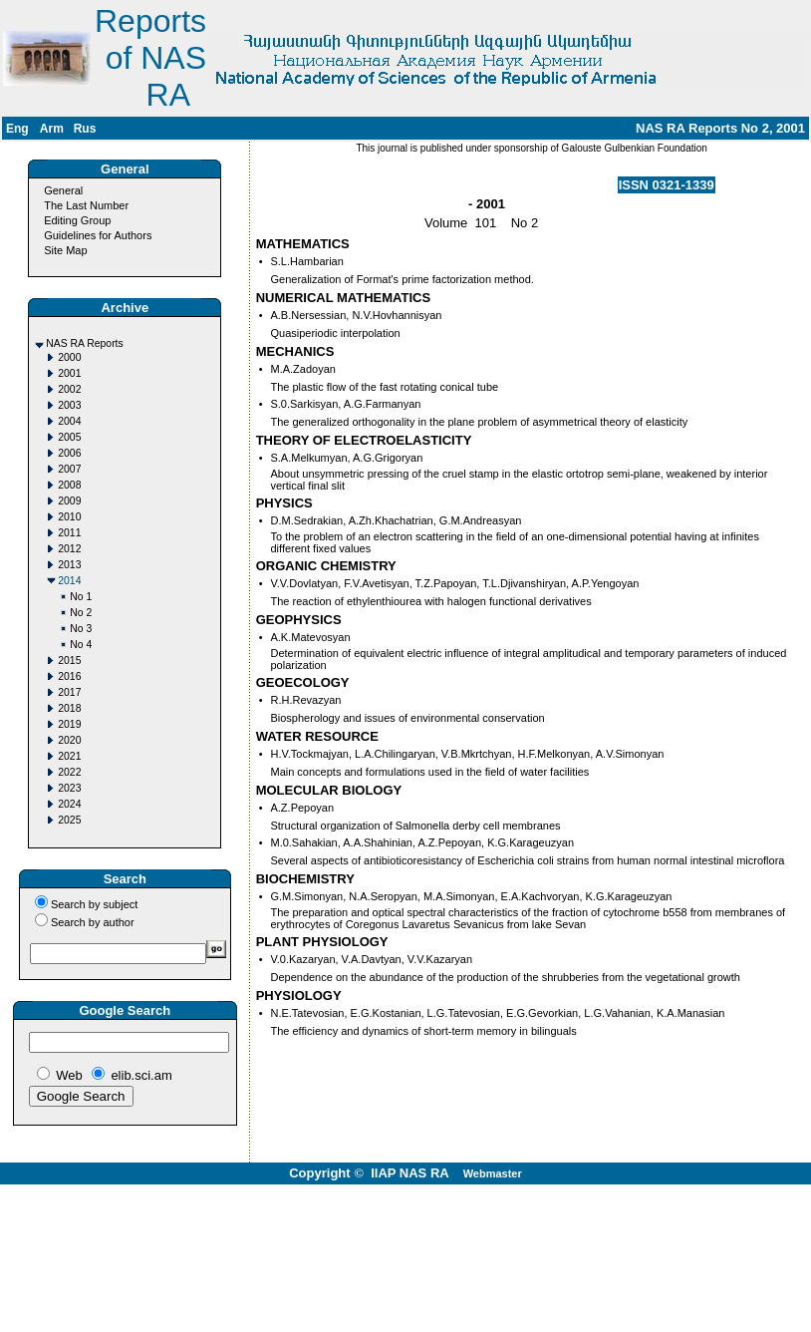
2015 (69, 660)
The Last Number (86, 205)
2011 (69, 532)
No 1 (81, 596)
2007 (69, 469)
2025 (69, 820)
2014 (69, 580)
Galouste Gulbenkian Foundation (633, 148)
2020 (69, 740)
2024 (69, 804)
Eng (17, 129)
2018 (69, 708)
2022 (69, 772)
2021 (69, 756)
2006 (69, 453)
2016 (69, 676)
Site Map (65, 250)
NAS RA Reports (84, 343)
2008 (69, 485)
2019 (69, 724)
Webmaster (492, 1173)
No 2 (81, 612)
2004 (69, 421)
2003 (69, 405)
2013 (69, 564)
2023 (69, 788)
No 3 (81, 628)
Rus (85, 129)
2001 (69, 373)
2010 (69, 516)
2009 (69, 501)
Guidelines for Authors (97, 235)
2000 (69, 357)
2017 (69, 692)
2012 (69, 548)
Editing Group (77, 220)
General (63, 190)
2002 (69, 389)
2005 (69, 437)
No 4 (81, 644)
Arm (52, 129)
